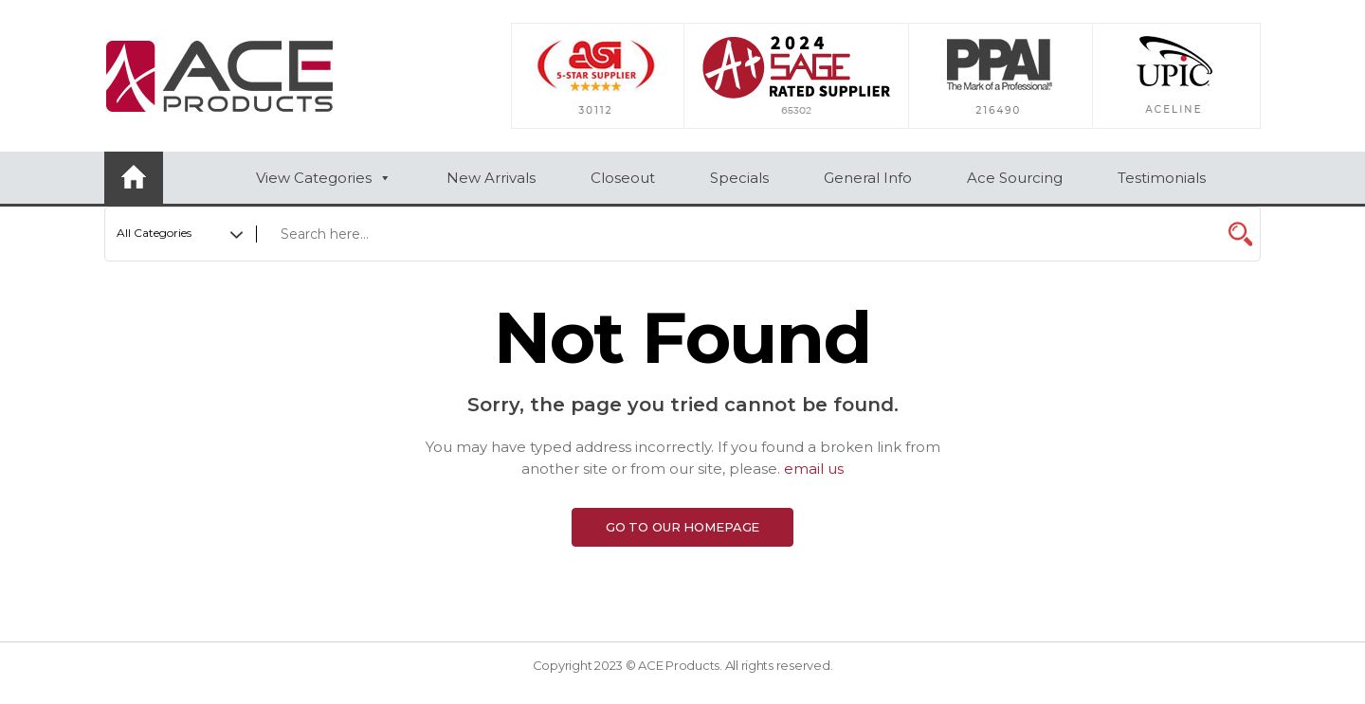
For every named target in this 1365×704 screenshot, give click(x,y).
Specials (739, 178)
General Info (868, 178)
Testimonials (1162, 178)
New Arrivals (491, 178)
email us (814, 469)
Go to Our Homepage (683, 526)
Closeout (623, 178)
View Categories (323, 178)
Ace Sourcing (1015, 178)
